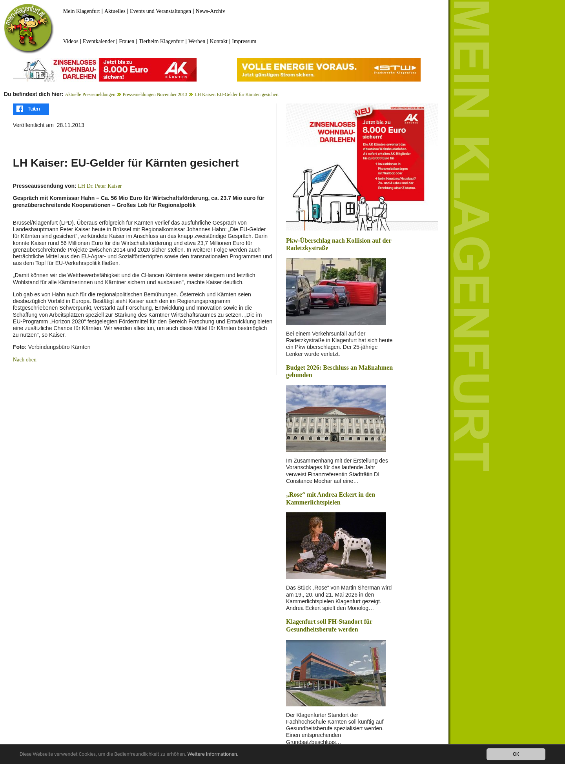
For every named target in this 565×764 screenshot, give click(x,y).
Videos (70, 41)
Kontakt (219, 41)
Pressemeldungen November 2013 (155, 94)
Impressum (244, 41)
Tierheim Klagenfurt (161, 41)
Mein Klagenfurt (81, 11)
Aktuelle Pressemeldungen (90, 94)
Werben (196, 41)
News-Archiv (210, 11)
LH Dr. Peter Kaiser (100, 186)
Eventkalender (99, 41)
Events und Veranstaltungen (160, 11)
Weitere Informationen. (213, 754)
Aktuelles (115, 11)
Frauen (126, 41)
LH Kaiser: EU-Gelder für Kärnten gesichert (237, 94)
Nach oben (24, 360)
